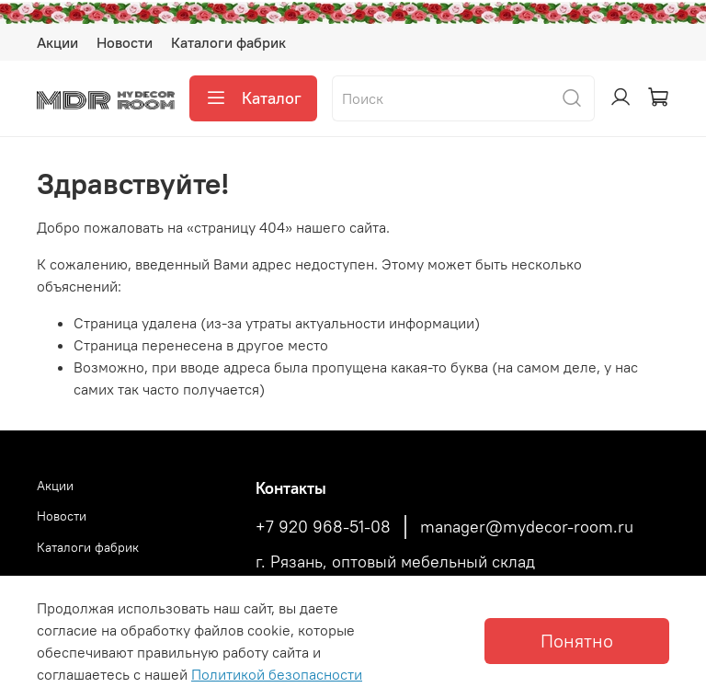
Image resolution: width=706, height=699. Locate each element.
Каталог (253, 98)
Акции (57, 42)
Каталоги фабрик (228, 42)
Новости (125, 42)
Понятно (577, 640)
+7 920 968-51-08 (323, 527)
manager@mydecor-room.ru (526, 527)
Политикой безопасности (276, 674)
